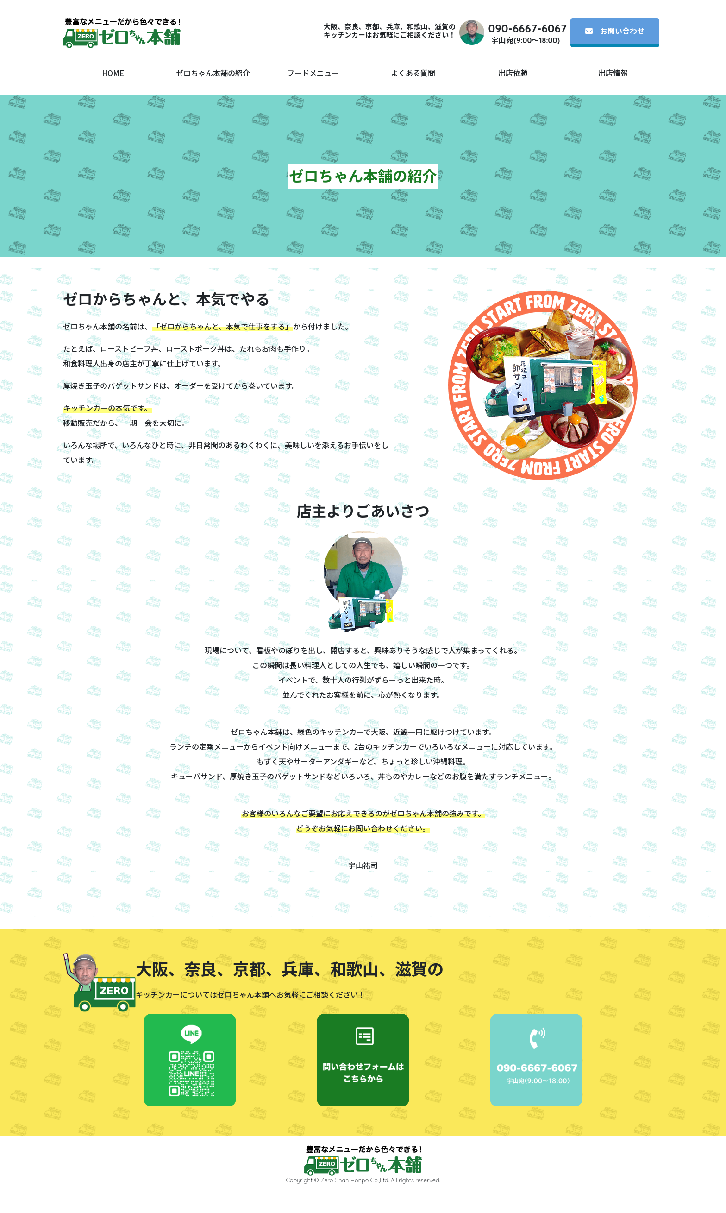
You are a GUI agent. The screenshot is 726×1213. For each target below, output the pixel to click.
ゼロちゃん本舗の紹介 (213, 72)
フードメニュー (313, 72)
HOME (113, 72)
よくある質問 (413, 72)
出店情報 (613, 72)
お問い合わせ (615, 31)
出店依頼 (513, 72)
